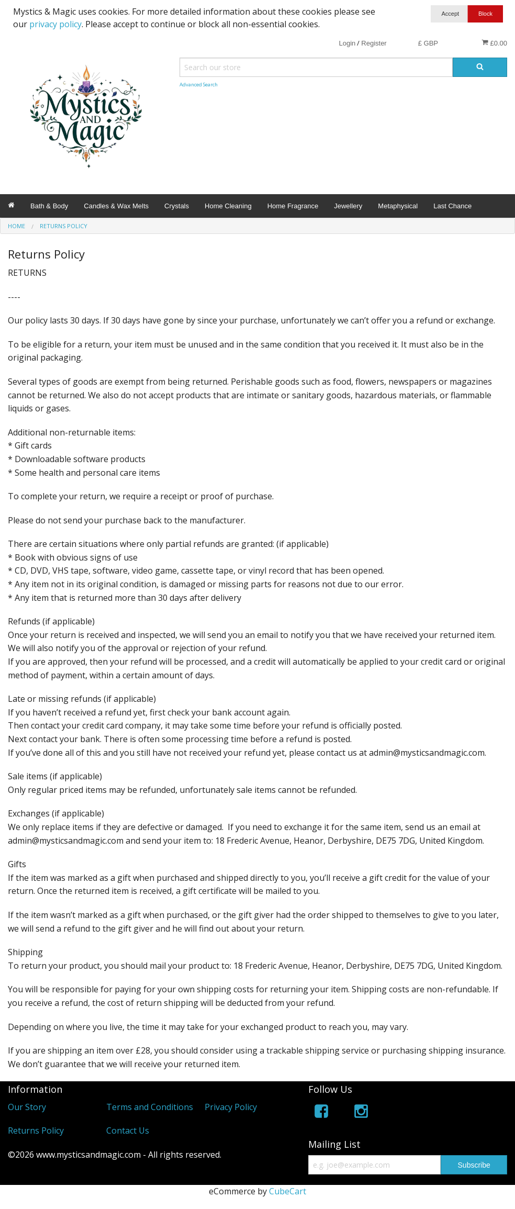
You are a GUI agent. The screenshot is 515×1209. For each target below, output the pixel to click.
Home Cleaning (228, 206)
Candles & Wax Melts (116, 206)
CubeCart (287, 1191)
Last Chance (452, 206)
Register (373, 43)
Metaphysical (398, 206)
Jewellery (348, 206)
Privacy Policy (231, 1107)
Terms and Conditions (149, 1107)
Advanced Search (199, 84)
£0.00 (494, 43)
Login (347, 43)
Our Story (27, 1107)
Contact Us (127, 1130)
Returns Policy (36, 1130)
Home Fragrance (293, 206)
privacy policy (55, 24)
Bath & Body (49, 206)
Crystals (176, 206)
